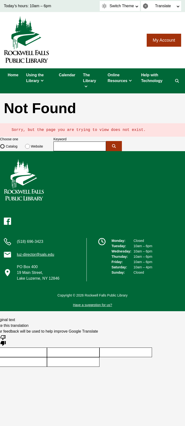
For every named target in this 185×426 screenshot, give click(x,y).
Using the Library (35, 78)
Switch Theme (118, 6)
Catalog (11, 146)
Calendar (67, 75)
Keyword (59, 139)
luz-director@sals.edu (35, 254)
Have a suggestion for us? (92, 305)
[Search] (177, 81)
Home (13, 75)
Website (37, 146)
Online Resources (117, 78)
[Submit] (114, 146)
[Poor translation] (3, 340)
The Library (89, 78)
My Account (164, 40)
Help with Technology (152, 78)
